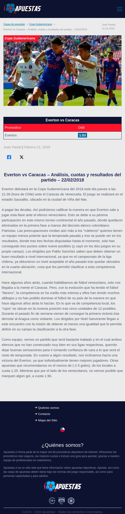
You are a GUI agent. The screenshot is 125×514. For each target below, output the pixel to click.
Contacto (44, 414)
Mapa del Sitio (47, 420)
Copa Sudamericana (40, 24)
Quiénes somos (48, 407)
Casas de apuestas (14, 24)
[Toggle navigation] (119, 9)
